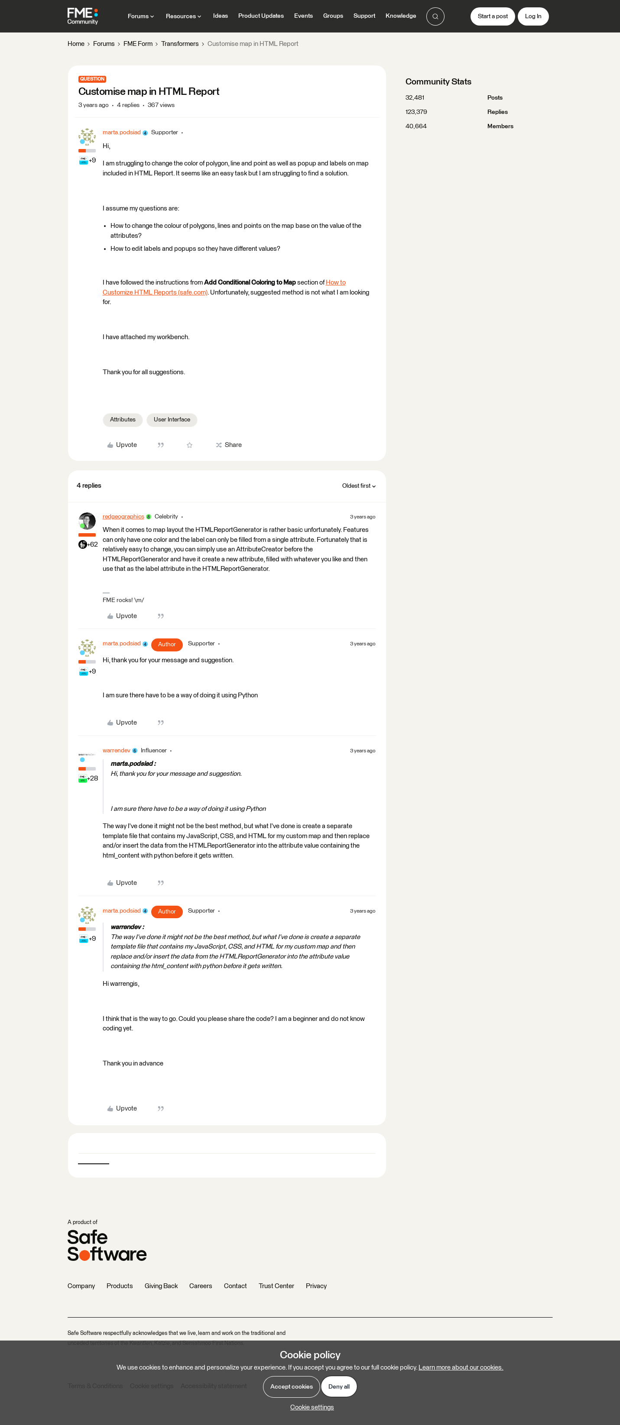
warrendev (116, 751)
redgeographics (123, 517)
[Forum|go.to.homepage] (83, 16)
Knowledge (401, 16)
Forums (104, 44)
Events (303, 16)
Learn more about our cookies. (461, 1367)
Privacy (316, 1286)
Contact (235, 1286)
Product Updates (261, 16)
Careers (200, 1286)
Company (81, 1286)
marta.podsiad (122, 133)
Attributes (123, 420)
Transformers (180, 44)
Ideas (220, 16)
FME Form (138, 44)
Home (76, 44)
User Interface (172, 420)
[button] (493, 16)
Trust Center (276, 1286)
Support (364, 16)
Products (120, 1286)
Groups (333, 16)
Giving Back (161, 1286)
